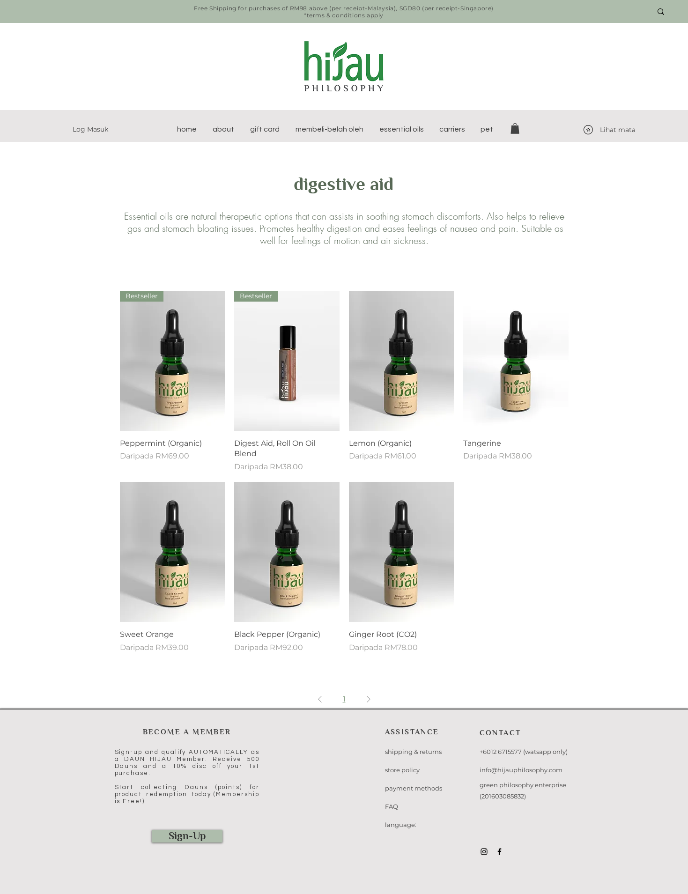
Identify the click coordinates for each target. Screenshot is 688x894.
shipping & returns (413, 751)
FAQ (391, 806)
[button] (223, 129)
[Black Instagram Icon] (484, 851)
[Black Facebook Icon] (499, 851)
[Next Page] (368, 699)
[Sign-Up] (187, 836)
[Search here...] (608, 11)
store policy (402, 770)
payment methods (413, 788)
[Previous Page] (320, 699)
